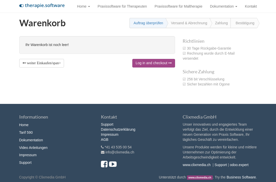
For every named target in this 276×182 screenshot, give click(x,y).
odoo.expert (239, 165)
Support (25, 163)
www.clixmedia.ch (196, 165)
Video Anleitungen (33, 148)
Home (24, 125)
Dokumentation (31, 140)
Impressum (28, 155)
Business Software (241, 177)
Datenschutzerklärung (118, 129)
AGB (105, 140)
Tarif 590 (26, 132)
